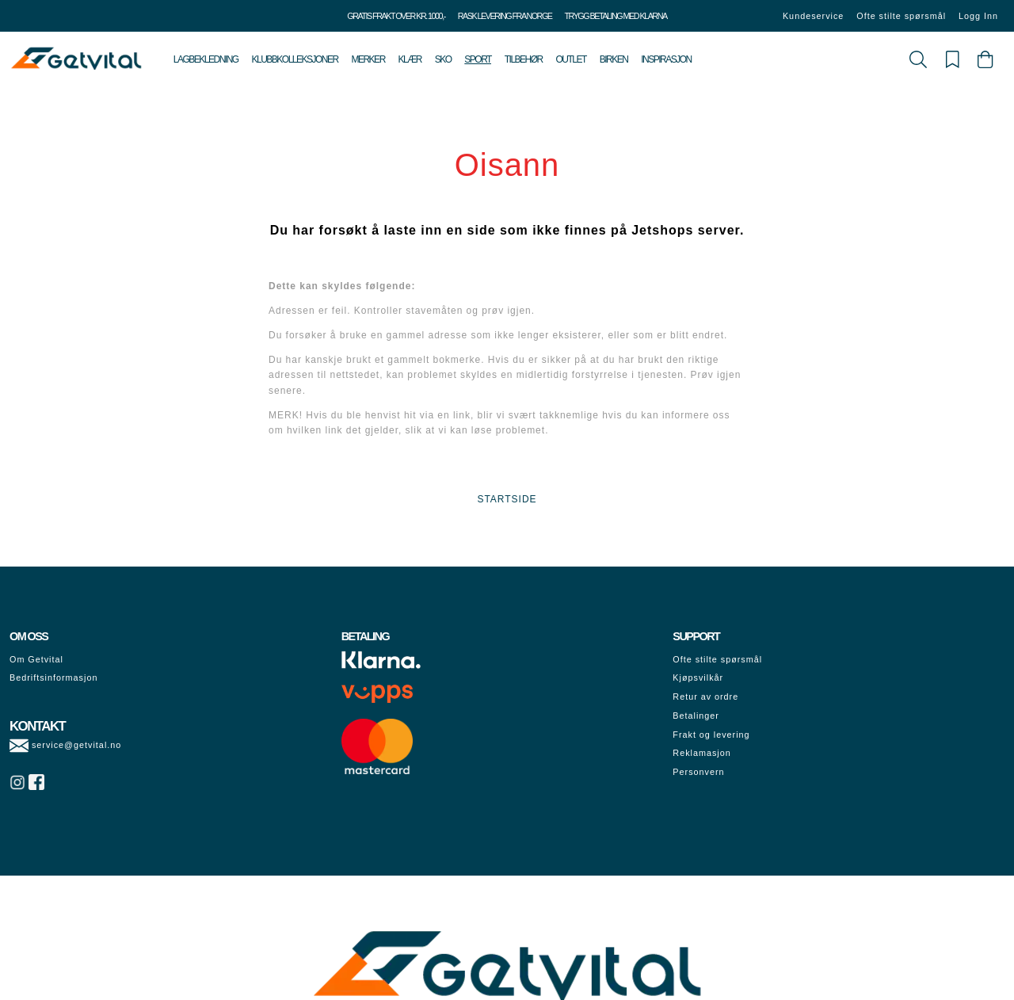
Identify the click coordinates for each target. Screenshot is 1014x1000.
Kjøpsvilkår (698, 677)
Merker (367, 59)
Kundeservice (813, 16)
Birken (614, 59)
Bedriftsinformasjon (53, 677)
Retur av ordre (705, 696)
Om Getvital (36, 659)
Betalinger (696, 715)
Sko (443, 59)
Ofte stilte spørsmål (901, 16)
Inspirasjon (666, 59)
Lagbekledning (205, 59)
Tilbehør (524, 59)
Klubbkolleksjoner (294, 59)
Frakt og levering (711, 734)
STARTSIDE (506, 499)
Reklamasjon (701, 753)
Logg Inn (978, 16)
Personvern (698, 772)
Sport (477, 59)
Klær (409, 59)
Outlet (571, 59)
